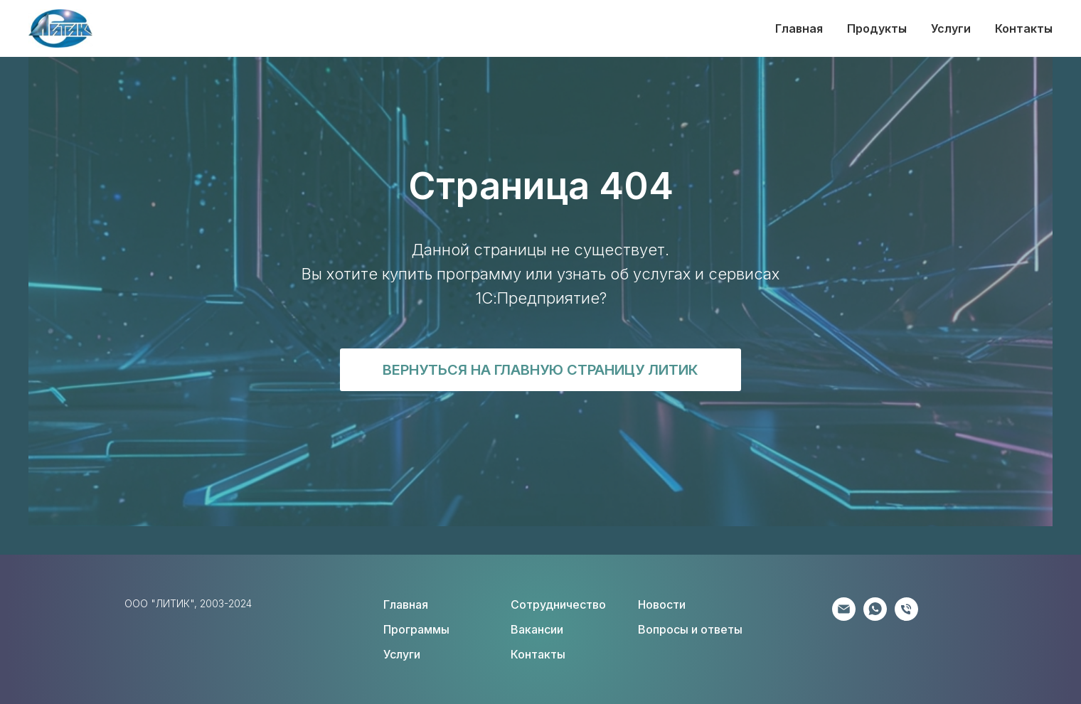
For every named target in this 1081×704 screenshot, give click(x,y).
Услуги (951, 28)
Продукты (877, 28)
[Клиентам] (875, 617)
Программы (416, 629)
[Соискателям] (906, 617)
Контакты (1024, 28)
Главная (799, 28)
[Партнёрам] (844, 617)
